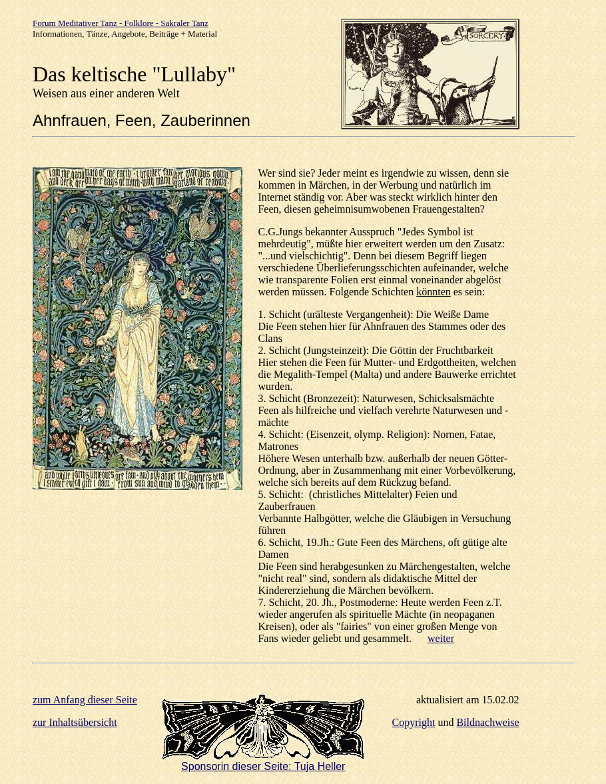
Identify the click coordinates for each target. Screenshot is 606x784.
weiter (441, 638)
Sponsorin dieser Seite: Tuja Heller (263, 766)
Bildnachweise (487, 722)
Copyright (414, 722)
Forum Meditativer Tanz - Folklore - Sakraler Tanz (120, 23)
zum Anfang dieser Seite (85, 699)
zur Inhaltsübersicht (75, 722)
